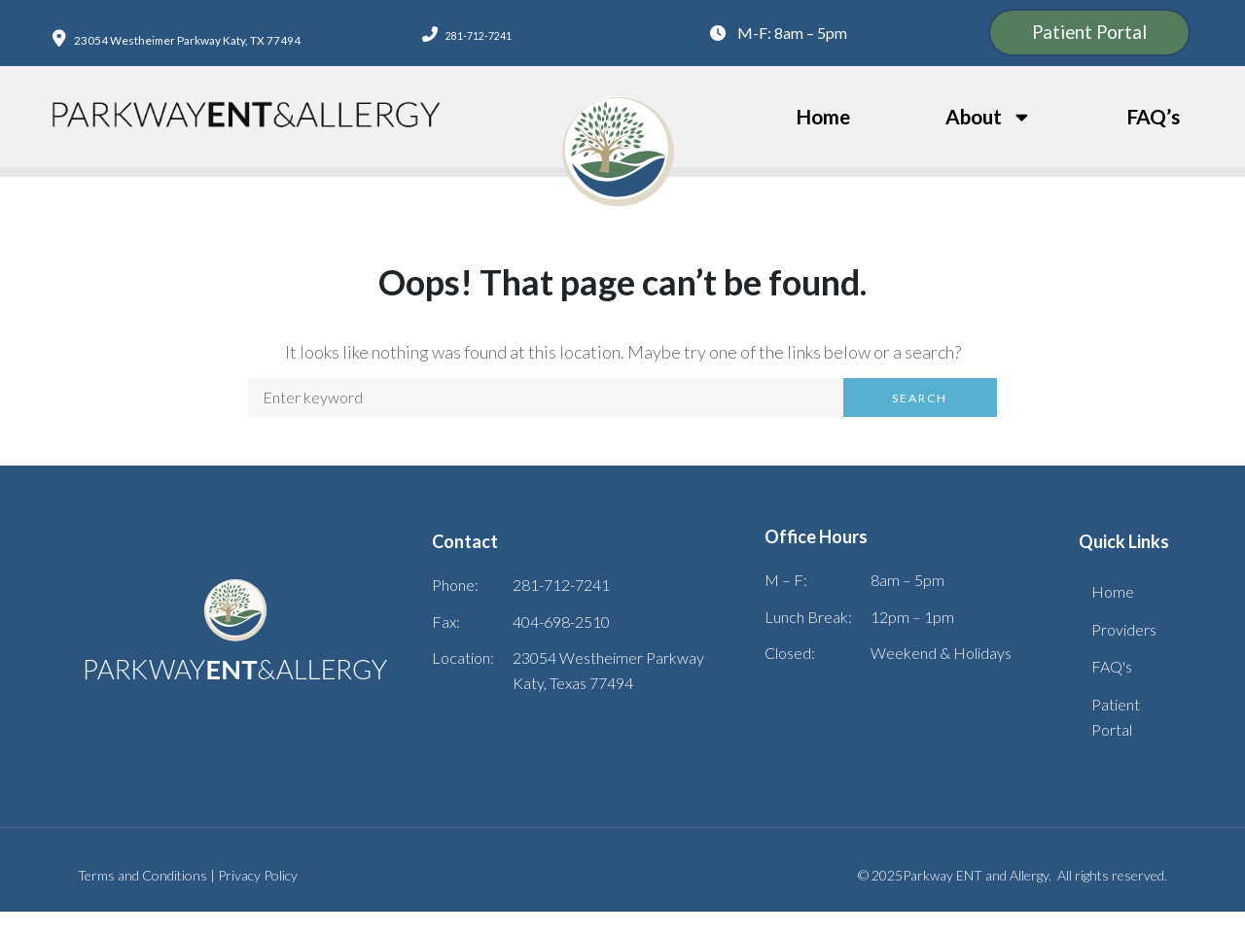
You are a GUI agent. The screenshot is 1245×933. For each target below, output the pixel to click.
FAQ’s (1153, 137)
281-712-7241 (474, 44)
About (988, 138)
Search (919, 419)
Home (823, 137)
